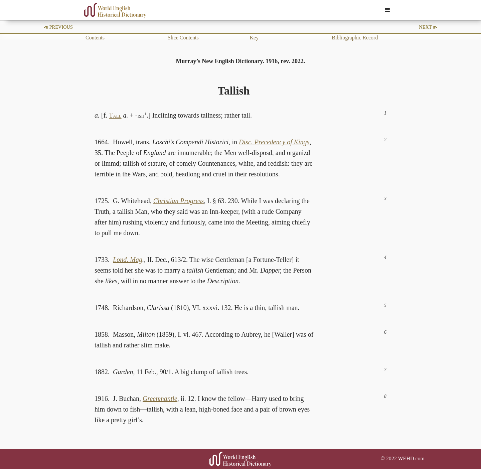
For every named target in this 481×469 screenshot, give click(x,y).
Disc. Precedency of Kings (274, 142)
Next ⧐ (428, 27)
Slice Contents (183, 37)
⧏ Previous (58, 27)
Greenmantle (160, 398)
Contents (95, 37)
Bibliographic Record (355, 37)
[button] (387, 10)
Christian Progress (178, 200)
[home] (115, 10)
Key (254, 37)
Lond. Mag (127, 259)
